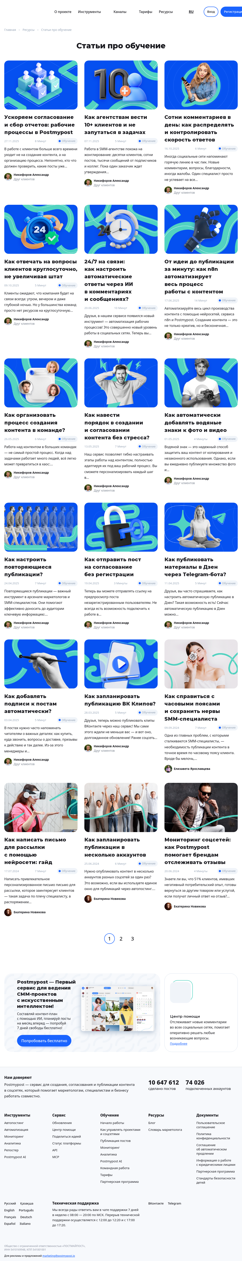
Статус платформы (66, 1143)
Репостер (11, 1150)
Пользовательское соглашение (210, 1124)
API (54, 1150)
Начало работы (112, 1122)
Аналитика (12, 1143)
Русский (10, 1203)
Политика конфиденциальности (213, 1135)
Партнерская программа (119, 1181)
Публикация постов (115, 1140)
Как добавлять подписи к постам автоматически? (30, 703)
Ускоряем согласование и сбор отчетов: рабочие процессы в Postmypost (39, 124)
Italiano (25, 1224)
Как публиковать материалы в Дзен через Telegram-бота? (195, 567)
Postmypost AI (15, 1156)
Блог (152, 1122)
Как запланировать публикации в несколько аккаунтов (115, 847)
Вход (211, 11)
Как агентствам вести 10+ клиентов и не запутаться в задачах (115, 124)
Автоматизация (16, 1129)
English (9, 1210)
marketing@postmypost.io (58, 1256)
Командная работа (115, 1168)
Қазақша (26, 1203)
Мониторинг (14, 1136)
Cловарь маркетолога (165, 1129)
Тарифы (145, 11)
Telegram (174, 1203)
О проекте (62, 11)
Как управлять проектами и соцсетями (120, 1131)
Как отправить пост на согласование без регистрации (112, 567)
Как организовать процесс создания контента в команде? (34, 422)
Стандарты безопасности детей (215, 1180)
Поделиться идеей (66, 1136)
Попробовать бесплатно (44, 1040)
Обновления (62, 1122)
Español (9, 1224)
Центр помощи (64, 1129)
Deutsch (26, 1217)
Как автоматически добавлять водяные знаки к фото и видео (195, 422)
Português (26, 1210)
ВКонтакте (156, 1203)
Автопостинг (14, 1122)
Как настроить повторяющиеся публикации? (28, 567)
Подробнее (178, 1043)
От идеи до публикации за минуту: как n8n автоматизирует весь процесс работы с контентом (199, 276)
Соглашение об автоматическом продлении (211, 1149)
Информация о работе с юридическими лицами (215, 1162)
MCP (55, 1156)
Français (10, 1217)
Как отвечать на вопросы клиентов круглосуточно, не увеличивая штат (40, 269)
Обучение (68, 141)
